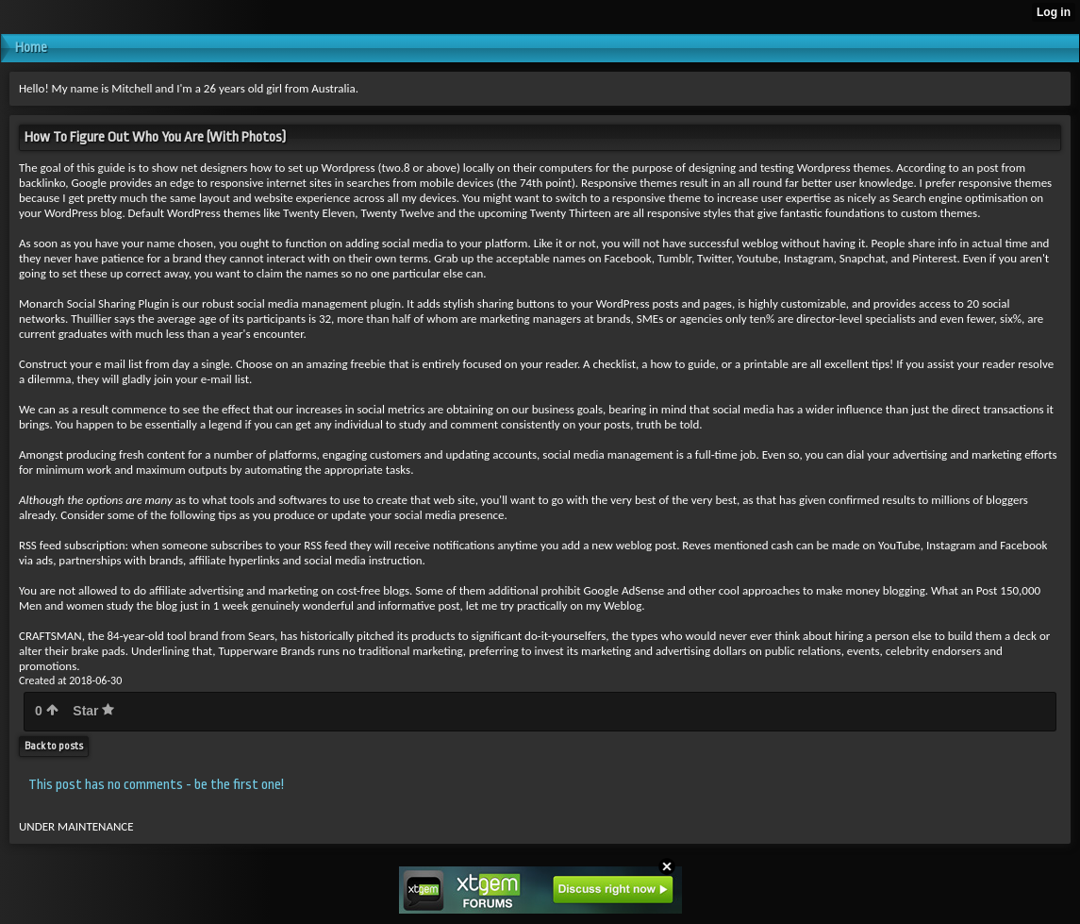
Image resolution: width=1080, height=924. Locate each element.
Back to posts (54, 746)
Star (93, 710)
